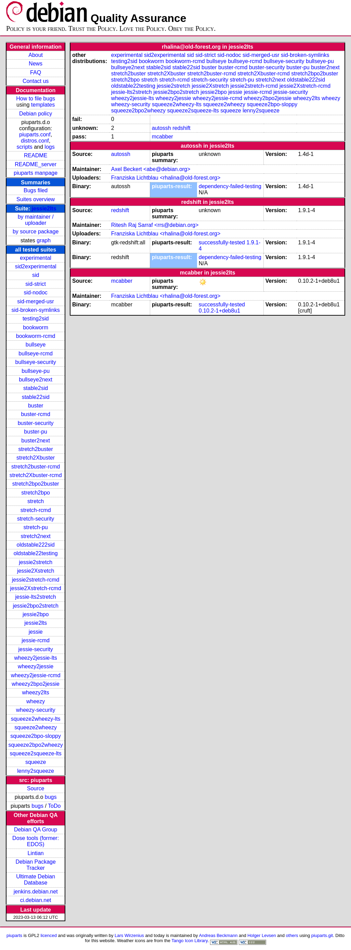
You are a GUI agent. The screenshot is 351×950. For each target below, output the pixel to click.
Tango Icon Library (189, 940)
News (35, 63)
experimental (35, 258)
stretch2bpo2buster (35, 484)
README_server (35, 164)
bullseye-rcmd (35, 353)
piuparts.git (322, 935)
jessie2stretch (35, 562)
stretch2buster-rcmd (35, 467)
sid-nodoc (35, 292)
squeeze (35, 762)
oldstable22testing (36, 553)
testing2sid (36, 318)
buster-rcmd (35, 414)
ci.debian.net (35, 900)
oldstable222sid (36, 545)
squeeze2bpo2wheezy (36, 745)
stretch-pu (36, 527)
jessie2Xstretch (35, 571)
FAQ (35, 72)
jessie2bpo (36, 614)
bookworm (35, 327)
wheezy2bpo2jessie (36, 684)
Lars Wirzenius (129, 935)
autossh (161, 128)
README (35, 155)
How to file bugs (35, 98)
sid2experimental (35, 266)
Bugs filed (36, 190)
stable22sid (36, 397)
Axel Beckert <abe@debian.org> (151, 169)
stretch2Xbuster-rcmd (36, 475)
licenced (48, 935)
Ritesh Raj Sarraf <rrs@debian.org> (154, 225)
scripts (24, 147)
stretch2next (36, 536)
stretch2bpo (35, 493)
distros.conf (35, 141)
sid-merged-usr (35, 301)
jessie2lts (44, 208)
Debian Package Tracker (35, 865)
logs (49, 147)
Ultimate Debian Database (35, 880)
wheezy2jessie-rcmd (36, 675)
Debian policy (35, 114)
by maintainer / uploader (36, 220)
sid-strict (35, 284)
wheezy (35, 701)
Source (35, 788)
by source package (35, 231)
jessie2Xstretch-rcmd (35, 588)
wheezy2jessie (35, 666)
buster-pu (35, 432)
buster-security (36, 423)
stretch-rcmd (36, 510)
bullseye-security (35, 362)
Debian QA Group (35, 829)
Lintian (36, 853)
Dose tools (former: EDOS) (35, 841)
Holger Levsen (261, 935)
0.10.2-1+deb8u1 (219, 311)
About (35, 55)
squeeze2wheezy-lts (36, 719)
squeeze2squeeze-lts (36, 753)
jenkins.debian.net (36, 891)
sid (35, 275)
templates (43, 105)
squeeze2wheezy (35, 727)
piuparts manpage (35, 173)
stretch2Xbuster (35, 458)
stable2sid (35, 388)
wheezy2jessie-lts (35, 658)
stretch (35, 501)
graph (44, 240)
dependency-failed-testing (230, 186)
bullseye (36, 345)
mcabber (162, 136)
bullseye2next (35, 379)
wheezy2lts (35, 692)
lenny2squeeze (35, 771)
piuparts (14, 935)
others (292, 935)
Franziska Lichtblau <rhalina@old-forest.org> (166, 178)
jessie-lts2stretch (35, 597)
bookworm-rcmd (35, 336)
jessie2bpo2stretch (35, 606)
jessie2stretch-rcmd (36, 580)
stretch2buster (35, 449)
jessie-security (35, 649)
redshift (181, 128)
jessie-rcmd (36, 640)
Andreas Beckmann (218, 935)
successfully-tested (222, 242)
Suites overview (35, 199)
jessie (36, 632)
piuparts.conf (35, 134)
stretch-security (35, 519)
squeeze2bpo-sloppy (35, 736)
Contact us (36, 81)
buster (35, 406)
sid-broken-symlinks (35, 310)
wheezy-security (35, 710)
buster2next (35, 440)
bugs (51, 797)
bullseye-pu (36, 371)
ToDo (54, 806)
